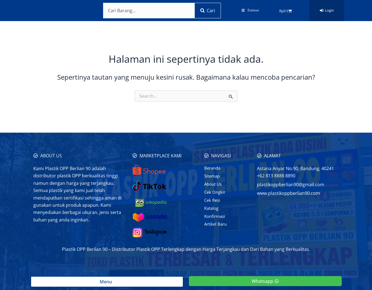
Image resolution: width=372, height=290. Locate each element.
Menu (107, 282)
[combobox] (147, 10)
